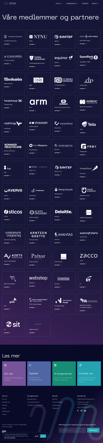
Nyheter (54, 399)
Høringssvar (56, 405)
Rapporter (55, 408)
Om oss (4, 399)
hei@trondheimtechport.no (85, 399)
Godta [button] (43, 436)
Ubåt (10, 427)
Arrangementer (32, 399)
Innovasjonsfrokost (33, 402)
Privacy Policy (22, 425)
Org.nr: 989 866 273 (83, 407)
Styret (4, 408)
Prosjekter (85, 3)
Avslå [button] (36, 436)
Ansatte (4, 405)
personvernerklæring (9, 438)
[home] (9, 3)
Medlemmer (6, 411)
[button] (59, 3)
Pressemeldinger (57, 402)
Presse (4, 414)
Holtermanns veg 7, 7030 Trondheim (83, 403)
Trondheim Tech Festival (35, 405)
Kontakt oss (6, 402)
